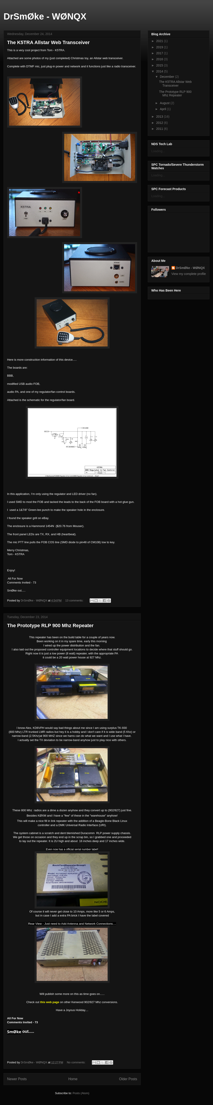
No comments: (76, 1062)
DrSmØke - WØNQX (45, 16)
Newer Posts (17, 1079)
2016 (160, 59)
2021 (160, 41)
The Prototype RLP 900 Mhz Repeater (50, 625)
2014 (160, 71)
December (167, 76)
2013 (160, 116)
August (165, 103)
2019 (160, 47)
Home (73, 1079)
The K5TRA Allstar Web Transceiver (48, 42)
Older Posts (128, 1079)
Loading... (158, 151)
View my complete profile (189, 274)
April (163, 109)
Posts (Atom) (81, 1093)
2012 (160, 123)
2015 (160, 65)
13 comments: (74, 600)
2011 (160, 128)
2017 (160, 53)
